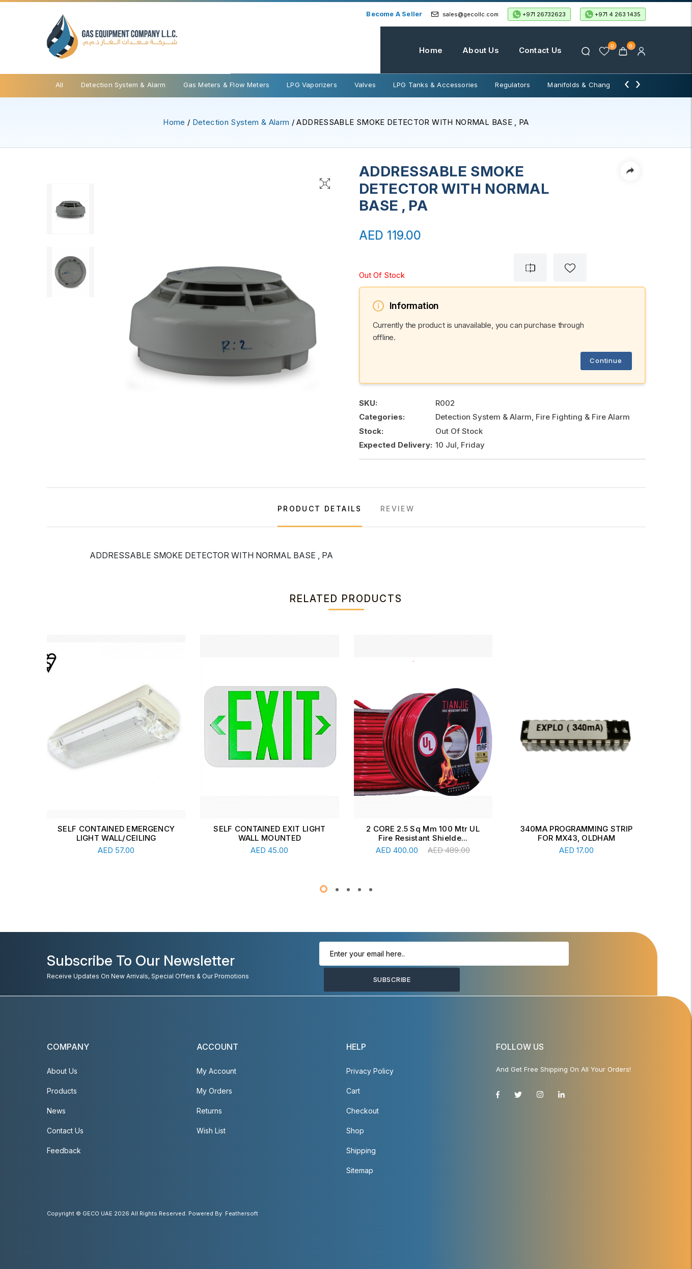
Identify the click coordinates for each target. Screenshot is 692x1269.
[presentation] (626, 83)
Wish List (211, 1130)
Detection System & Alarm (123, 85)
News (56, 1110)
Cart (353, 1090)
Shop (355, 1130)
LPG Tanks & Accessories (435, 85)
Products (62, 1090)
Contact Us (531, 50)
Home (421, 50)
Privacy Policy (370, 1071)
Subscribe (588, 967)
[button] (323, 889)
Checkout (362, 1110)
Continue (606, 360)
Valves (365, 85)
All (60, 85)
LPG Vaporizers (312, 85)
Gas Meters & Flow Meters (226, 85)
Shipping (361, 1150)
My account (216, 1071)
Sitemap (359, 1170)
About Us (471, 50)
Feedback (64, 1150)
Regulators (512, 85)
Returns (209, 1110)
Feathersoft (241, 1213)
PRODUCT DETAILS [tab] (320, 508)
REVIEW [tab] (397, 508)
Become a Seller (394, 14)
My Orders (214, 1090)
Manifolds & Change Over (589, 85)
